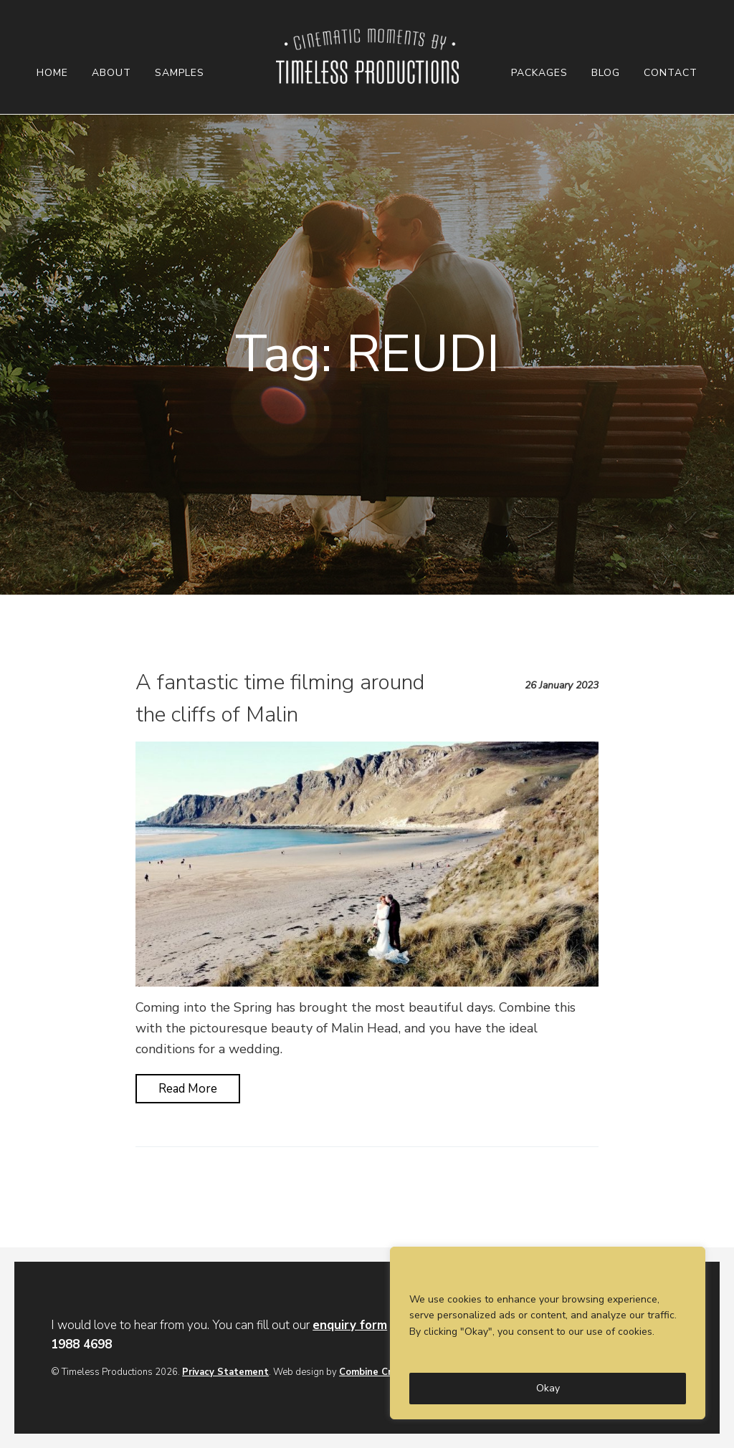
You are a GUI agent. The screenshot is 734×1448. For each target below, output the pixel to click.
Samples (179, 73)
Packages (539, 73)
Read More (187, 1088)
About (111, 73)
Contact (670, 73)
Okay (548, 1388)
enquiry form (350, 1325)
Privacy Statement (225, 1372)
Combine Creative (379, 1372)
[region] (547, 1333)
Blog (605, 73)
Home (52, 73)
